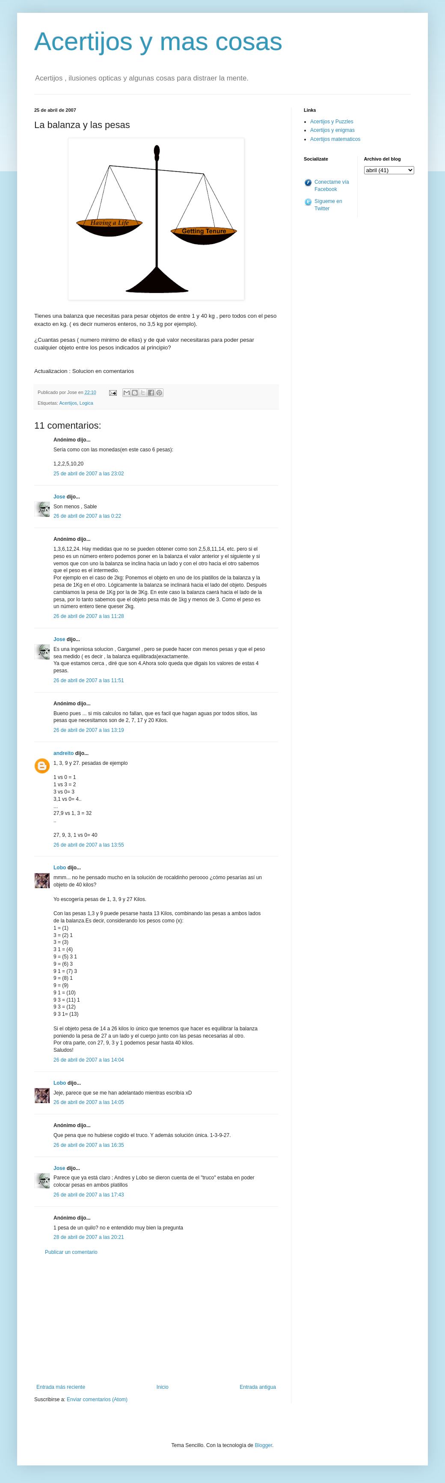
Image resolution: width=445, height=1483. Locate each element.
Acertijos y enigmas (332, 130)
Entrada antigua (258, 1387)
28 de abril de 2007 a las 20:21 (88, 1237)
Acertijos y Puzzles (331, 122)
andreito (63, 753)
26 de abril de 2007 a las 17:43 (88, 1195)
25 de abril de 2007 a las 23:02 (88, 474)
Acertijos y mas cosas (158, 41)
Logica (86, 403)
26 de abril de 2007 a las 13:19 (88, 730)
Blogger (263, 1445)
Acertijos (68, 403)
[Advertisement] (156, 1319)
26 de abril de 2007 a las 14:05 (88, 1102)
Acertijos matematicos (335, 139)
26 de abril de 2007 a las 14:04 (88, 1060)
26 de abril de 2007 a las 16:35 (88, 1145)
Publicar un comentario (71, 1252)
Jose (59, 497)
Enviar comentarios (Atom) (97, 1399)
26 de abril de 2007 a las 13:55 (88, 845)
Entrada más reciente (60, 1387)
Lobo (59, 868)
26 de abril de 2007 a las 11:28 (88, 616)
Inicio (163, 1387)
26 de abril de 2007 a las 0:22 (87, 516)
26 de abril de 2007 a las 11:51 (88, 680)
